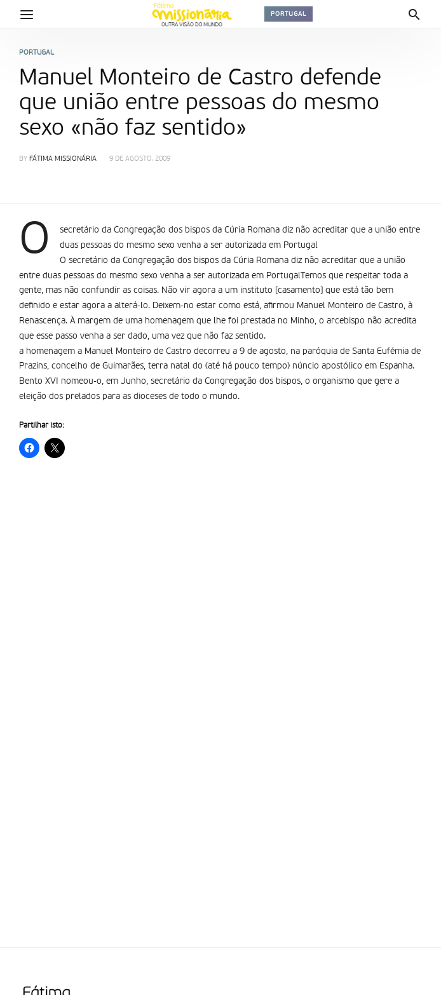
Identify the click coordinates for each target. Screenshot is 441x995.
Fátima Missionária (63, 159)
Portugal (288, 14)
